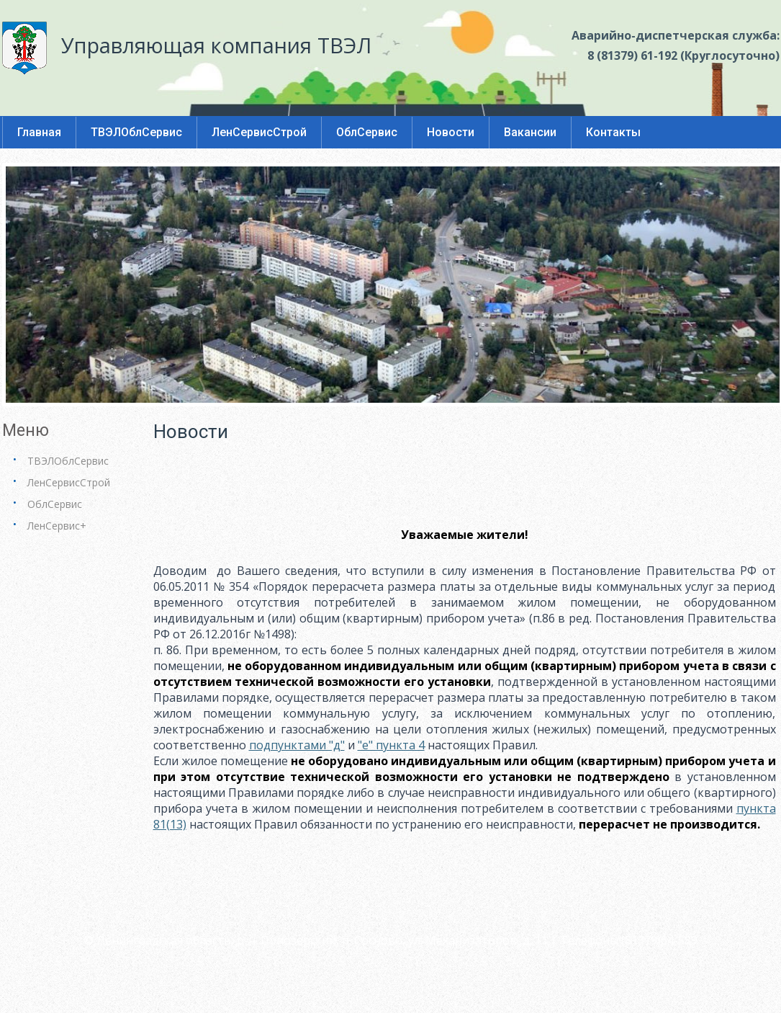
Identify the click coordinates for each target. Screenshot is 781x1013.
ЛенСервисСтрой (259, 132)
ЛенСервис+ (56, 525)
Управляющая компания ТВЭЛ (216, 45)
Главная (39, 132)
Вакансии (530, 132)
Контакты (613, 132)
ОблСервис (366, 132)
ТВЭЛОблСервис (136, 132)
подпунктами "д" (297, 745)
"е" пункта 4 (391, 745)
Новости (450, 132)
